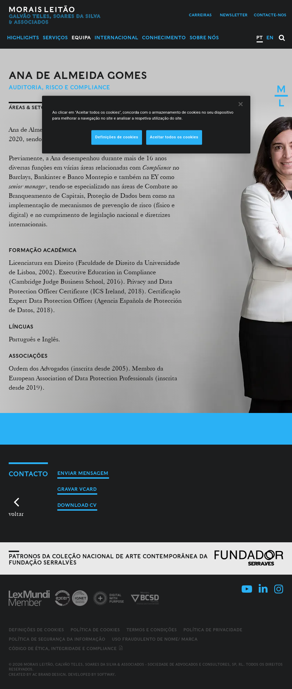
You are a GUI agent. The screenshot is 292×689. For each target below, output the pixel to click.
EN (270, 37)
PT (259, 37)
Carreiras (200, 15)
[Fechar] (240, 104)
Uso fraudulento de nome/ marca (155, 639)
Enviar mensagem (82, 473)
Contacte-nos (270, 15)
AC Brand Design (49, 674)
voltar (16, 513)
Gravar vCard (77, 489)
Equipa (81, 37)
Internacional (116, 37)
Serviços (55, 37)
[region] (146, 125)
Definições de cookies (36, 629)
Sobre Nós (204, 37)
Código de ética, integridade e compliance (66, 648)
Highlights (23, 37)
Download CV (77, 505)
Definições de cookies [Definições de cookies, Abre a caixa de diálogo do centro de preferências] (116, 137)
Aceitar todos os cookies (174, 137)
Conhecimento (164, 37)
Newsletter (234, 15)
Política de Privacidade (212, 629)
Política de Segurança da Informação (57, 639)
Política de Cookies (95, 629)
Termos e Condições (151, 629)
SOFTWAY (106, 674)
